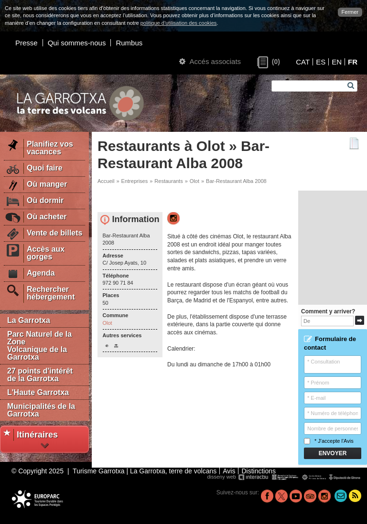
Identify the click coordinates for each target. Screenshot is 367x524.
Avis (349, 441)
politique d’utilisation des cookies (178, 23)
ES (320, 62)
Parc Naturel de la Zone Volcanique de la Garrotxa (39, 345)
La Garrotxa (28, 320)
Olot (194, 181)
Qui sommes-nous (77, 43)
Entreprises (134, 181)
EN (337, 62)
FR (352, 62)
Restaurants (168, 181)
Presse (26, 43)
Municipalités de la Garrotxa (41, 410)
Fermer (350, 12)
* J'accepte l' (329, 441)
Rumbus (129, 43)
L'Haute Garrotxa (38, 392)
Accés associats (210, 61)
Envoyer (333, 453)
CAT (303, 62)
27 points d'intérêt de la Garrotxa (40, 375)
